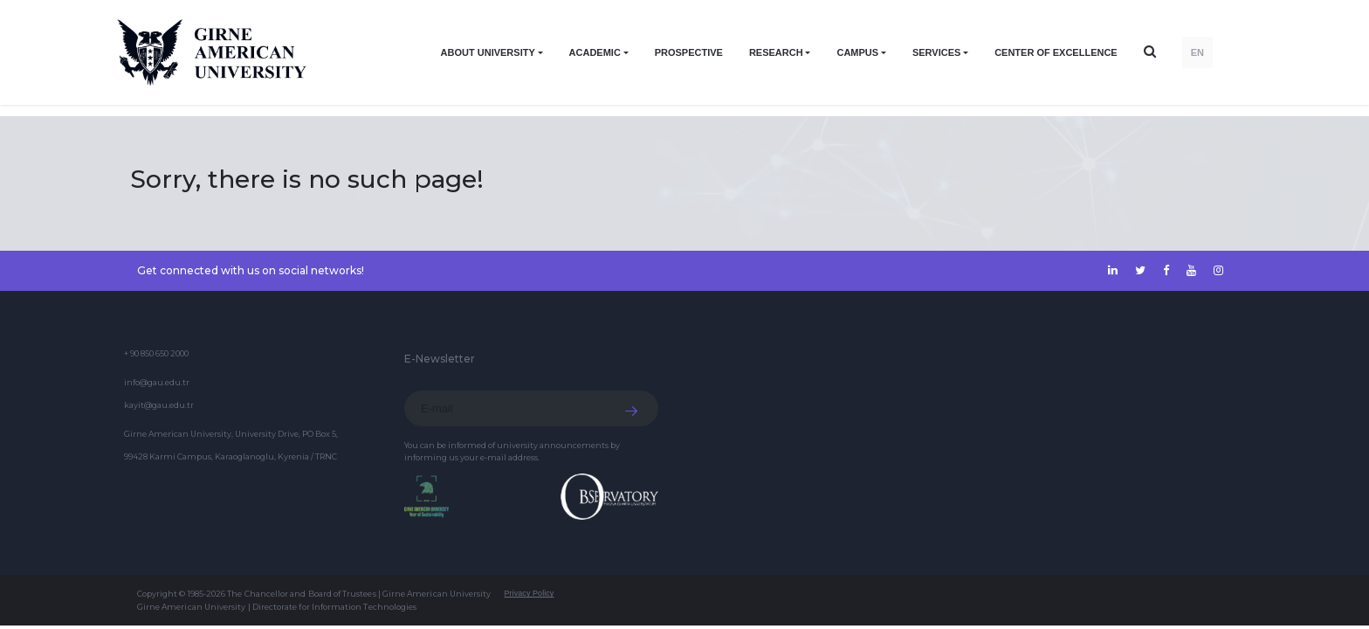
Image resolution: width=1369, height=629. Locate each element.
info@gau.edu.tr (156, 382)
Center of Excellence (1056, 52)
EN (1197, 52)
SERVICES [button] (936, 52)
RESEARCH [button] (776, 52)
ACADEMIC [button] (595, 52)
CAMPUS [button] (857, 52)
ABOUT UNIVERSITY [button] (488, 52)
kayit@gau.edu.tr (159, 405)
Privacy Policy (529, 593)
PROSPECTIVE (689, 52)
